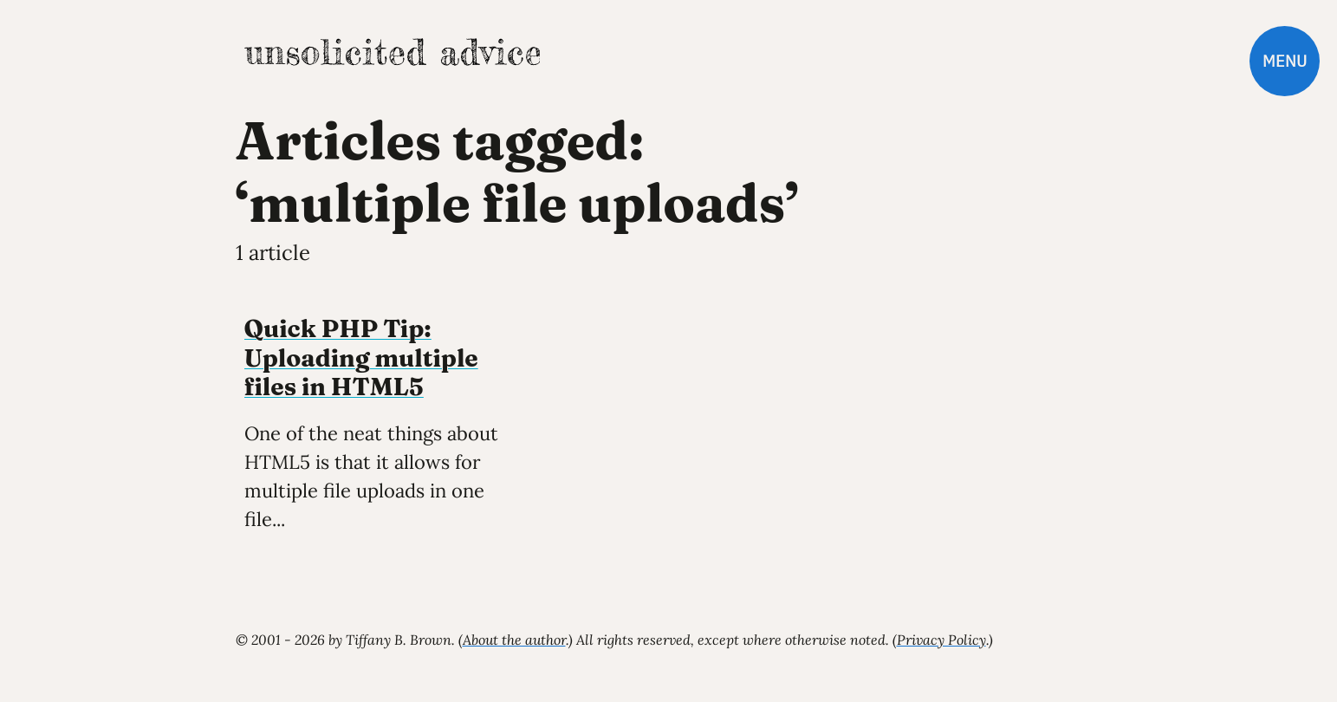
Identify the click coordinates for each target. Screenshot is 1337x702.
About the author (514, 639)
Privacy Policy (941, 639)
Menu (1284, 61)
